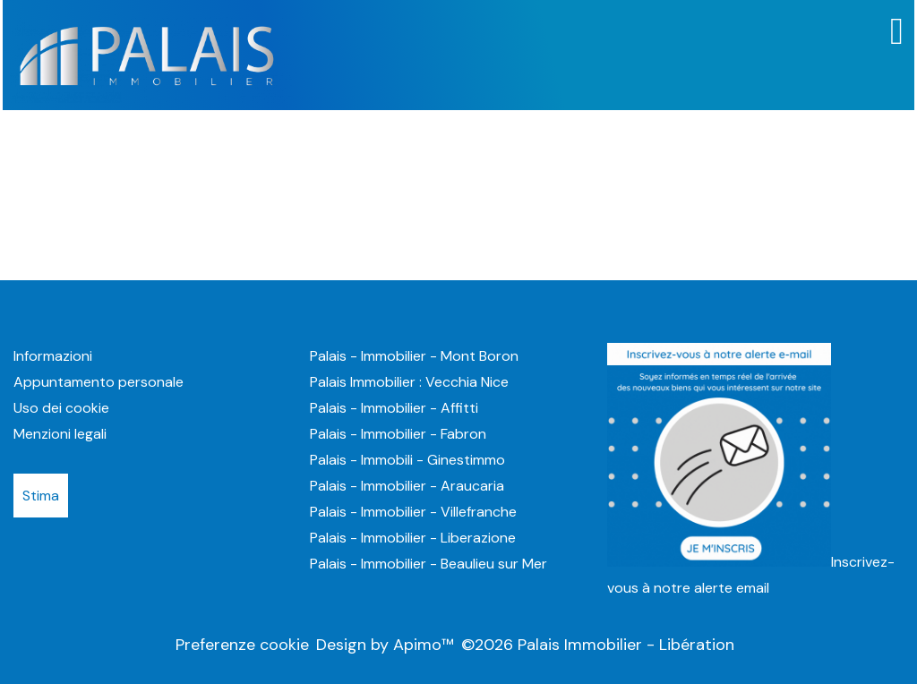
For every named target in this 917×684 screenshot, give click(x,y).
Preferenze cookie (242, 644)
